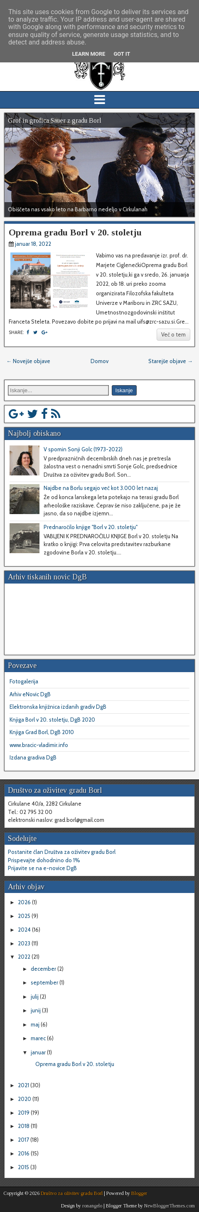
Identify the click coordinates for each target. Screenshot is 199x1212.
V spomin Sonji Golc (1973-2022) (83, 449)
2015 (24, 1167)
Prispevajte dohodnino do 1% (44, 860)
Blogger (139, 1193)
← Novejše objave (28, 361)
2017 (24, 1139)
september (45, 982)
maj (36, 1024)
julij (35, 996)
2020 (25, 1099)
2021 (24, 1085)
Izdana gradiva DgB (33, 757)
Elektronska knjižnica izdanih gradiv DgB (58, 706)
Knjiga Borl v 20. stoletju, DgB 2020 (52, 719)
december (44, 968)
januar (39, 1052)
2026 (25, 902)
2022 (25, 956)
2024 (25, 929)
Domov (99, 361)
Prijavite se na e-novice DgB (42, 868)
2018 (24, 1126)
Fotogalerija (24, 681)
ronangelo (92, 1206)
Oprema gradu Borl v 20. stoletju (75, 232)
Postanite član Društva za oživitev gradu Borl (61, 851)
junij (36, 1010)
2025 (25, 916)
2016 (24, 1153)
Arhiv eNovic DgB (30, 694)
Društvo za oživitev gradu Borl (72, 1193)
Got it (121, 54)
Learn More (89, 54)
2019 (24, 1112)
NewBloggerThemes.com (169, 1206)
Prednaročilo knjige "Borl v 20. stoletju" (91, 527)
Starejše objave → (170, 361)
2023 (25, 943)
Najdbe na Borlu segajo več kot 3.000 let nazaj (101, 488)
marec (39, 1038)
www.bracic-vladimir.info (39, 745)
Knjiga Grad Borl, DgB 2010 (42, 732)
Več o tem (173, 334)
